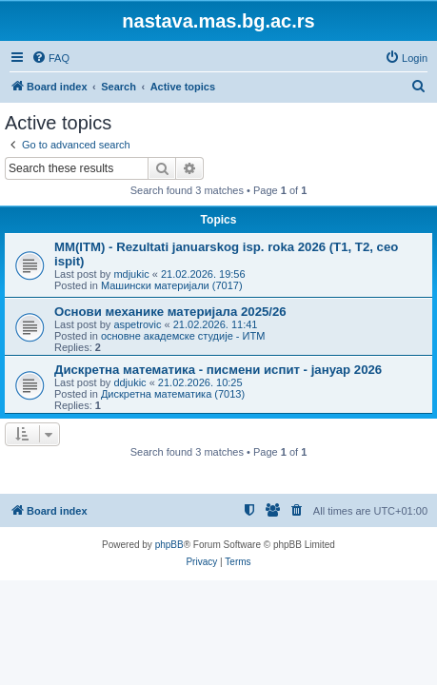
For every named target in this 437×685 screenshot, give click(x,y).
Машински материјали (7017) (172, 285)
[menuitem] (50, 58)
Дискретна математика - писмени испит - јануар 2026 (218, 369)
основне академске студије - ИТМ (183, 336)
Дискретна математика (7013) (173, 394)
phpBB (169, 544)
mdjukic (131, 274)
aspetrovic (137, 324)
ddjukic (129, 382)
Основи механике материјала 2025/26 (170, 311)
